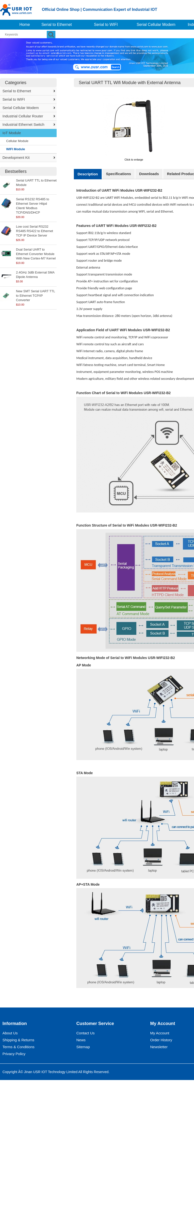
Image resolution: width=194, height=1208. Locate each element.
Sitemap (83, 1047)
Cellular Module (17, 141)
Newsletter (159, 1047)
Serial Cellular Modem (156, 24)
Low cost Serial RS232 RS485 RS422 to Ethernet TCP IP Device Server (34, 231)
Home (24, 24)
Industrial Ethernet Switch (23, 124)
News (81, 1040)
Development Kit (16, 157)
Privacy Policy (13, 1054)
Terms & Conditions (18, 1047)
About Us (10, 1033)
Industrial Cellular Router (22, 116)
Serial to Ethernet (56, 24)
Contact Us (85, 1033)
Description (88, 174)
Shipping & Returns (18, 1040)
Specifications (118, 174)
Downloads (149, 174)
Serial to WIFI (106, 24)
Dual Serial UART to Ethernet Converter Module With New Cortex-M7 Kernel (36, 254)
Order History (161, 1040)
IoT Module (11, 133)
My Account (159, 1033)
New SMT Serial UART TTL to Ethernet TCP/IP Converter (35, 295)
